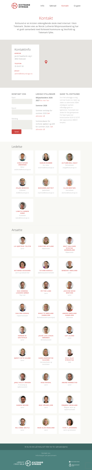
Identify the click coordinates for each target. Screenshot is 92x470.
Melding (15, 118)
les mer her (44, 100)
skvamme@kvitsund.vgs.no (46, 168)
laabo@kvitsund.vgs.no (22, 218)
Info (42, 5)
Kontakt (65, 5)
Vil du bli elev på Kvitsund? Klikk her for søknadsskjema (46, 447)
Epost (14, 108)
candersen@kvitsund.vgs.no (22, 169)
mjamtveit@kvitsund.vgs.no (46, 193)
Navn (14, 97)
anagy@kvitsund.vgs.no (70, 168)
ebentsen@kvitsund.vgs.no (69, 193)
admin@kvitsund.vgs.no (23, 73)
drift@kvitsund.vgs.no (22, 193)
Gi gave (77, 5)
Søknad (52, 5)
